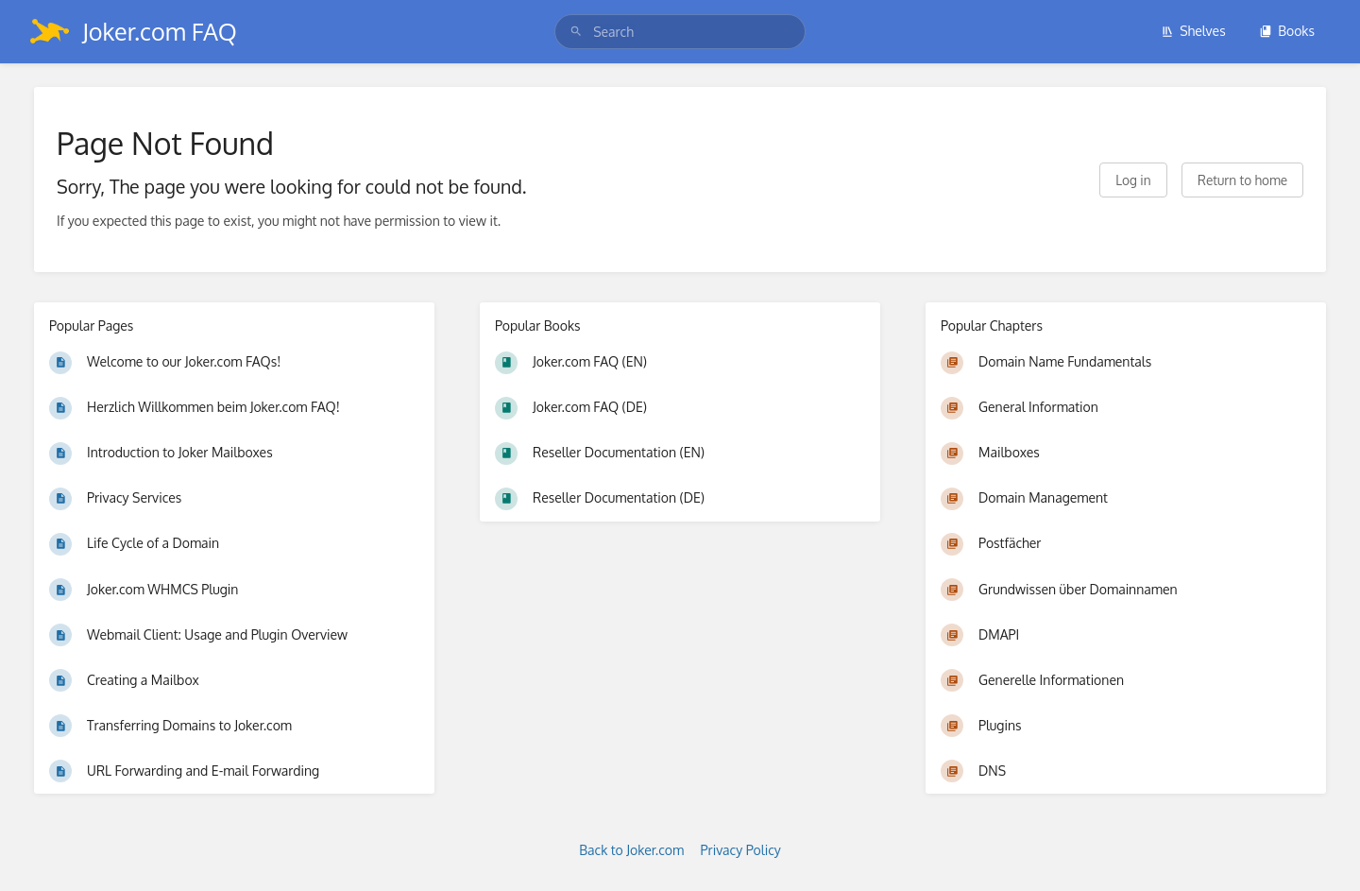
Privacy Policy (741, 850)
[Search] (576, 32)
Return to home (1242, 180)
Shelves (1193, 31)
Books (1287, 31)
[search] (680, 31)
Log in (1132, 180)
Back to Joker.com (631, 850)
